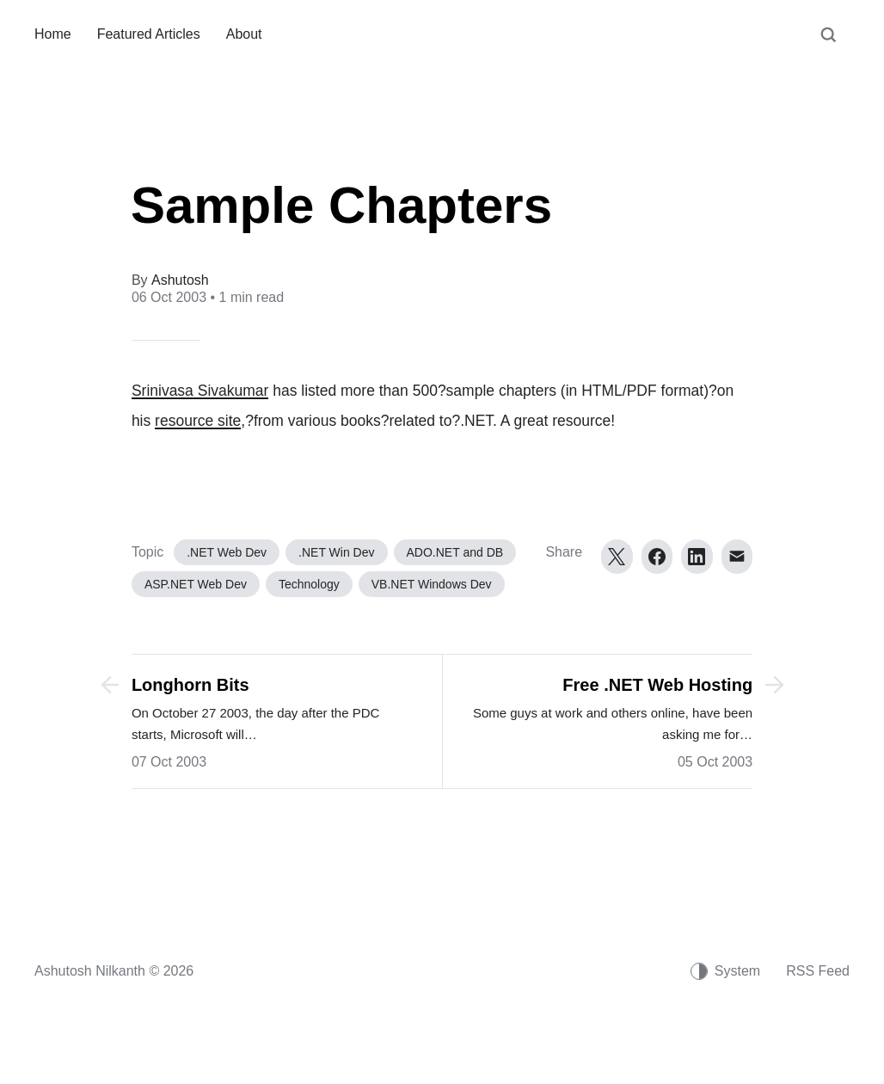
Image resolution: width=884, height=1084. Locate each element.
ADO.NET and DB (455, 552)
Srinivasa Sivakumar (200, 390)
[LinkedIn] (697, 556)
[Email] (737, 556)
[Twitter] (617, 556)
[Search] (828, 43)
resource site (198, 420)
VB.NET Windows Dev (431, 584)
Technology (309, 584)
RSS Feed (818, 971)
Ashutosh (180, 280)
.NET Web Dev (227, 552)
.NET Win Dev (336, 552)
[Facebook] (657, 556)
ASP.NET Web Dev (195, 584)
